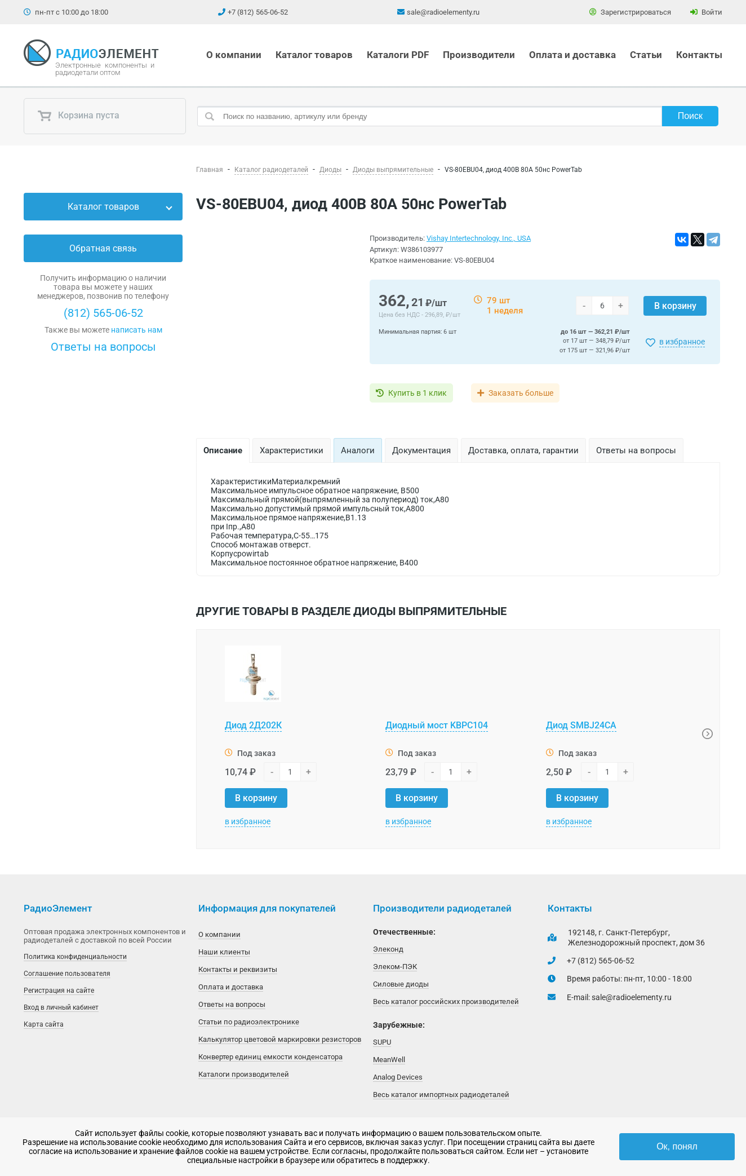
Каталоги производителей (243, 1074)
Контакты (699, 54)
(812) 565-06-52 (103, 313)
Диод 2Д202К (253, 725)
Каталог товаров (314, 54)
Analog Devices (398, 1077)
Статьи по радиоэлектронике (248, 1022)
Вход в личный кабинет (61, 1007)
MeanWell (389, 1059)
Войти (706, 12)
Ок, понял (677, 1146)
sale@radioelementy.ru (443, 12)
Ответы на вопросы (103, 346)
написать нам (136, 329)
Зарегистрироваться (630, 12)
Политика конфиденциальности (75, 957)
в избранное (682, 341)
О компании (233, 54)
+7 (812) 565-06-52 (258, 12)
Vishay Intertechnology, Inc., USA (479, 238)
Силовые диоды (401, 984)
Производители (479, 54)
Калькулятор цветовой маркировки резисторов (279, 1039)
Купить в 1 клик (417, 392)
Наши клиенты (224, 952)
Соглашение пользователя (67, 974)
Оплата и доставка (572, 54)
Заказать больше (521, 392)
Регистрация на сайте (59, 990)
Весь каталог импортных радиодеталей (441, 1094)
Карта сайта (44, 1024)
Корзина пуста (78, 116)
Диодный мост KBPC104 (436, 725)
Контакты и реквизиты (237, 969)
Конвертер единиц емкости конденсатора (270, 1057)
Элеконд (388, 949)
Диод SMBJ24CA (581, 725)
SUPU (382, 1042)
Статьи (646, 54)
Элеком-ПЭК (395, 966)
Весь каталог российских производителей (446, 1001)
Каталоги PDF (398, 54)
